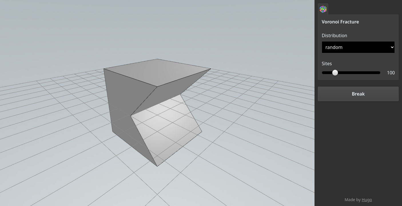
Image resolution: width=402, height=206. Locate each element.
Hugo (367, 199)
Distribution (334, 35)
